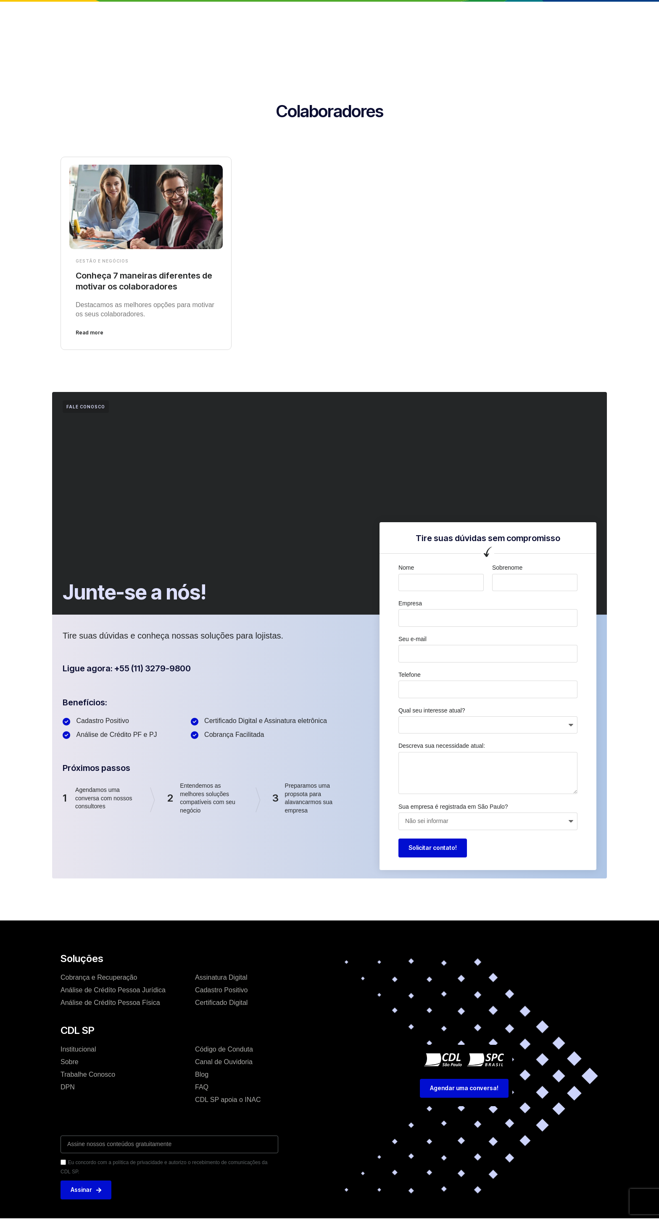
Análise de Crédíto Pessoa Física (110, 1002)
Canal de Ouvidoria (224, 1061)
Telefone (409, 674)
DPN (68, 1087)
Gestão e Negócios (102, 260)
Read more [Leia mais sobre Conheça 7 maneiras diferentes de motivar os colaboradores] (89, 332)
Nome (406, 567)
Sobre (70, 1061)
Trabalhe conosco (392, 14)
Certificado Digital (221, 1002)
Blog (343, 14)
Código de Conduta (224, 1049)
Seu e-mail (412, 639)
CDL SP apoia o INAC (228, 1099)
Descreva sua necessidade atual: (441, 745)
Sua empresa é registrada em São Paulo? (453, 806)
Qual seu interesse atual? (431, 710)
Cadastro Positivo (221, 990)
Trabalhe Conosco (88, 1074)
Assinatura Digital (221, 977)
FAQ (201, 1087)
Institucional (226, 14)
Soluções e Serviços (290, 14)
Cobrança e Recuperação (99, 977)
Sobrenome (507, 567)
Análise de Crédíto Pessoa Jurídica (113, 990)
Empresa (410, 603)
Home (184, 14)
